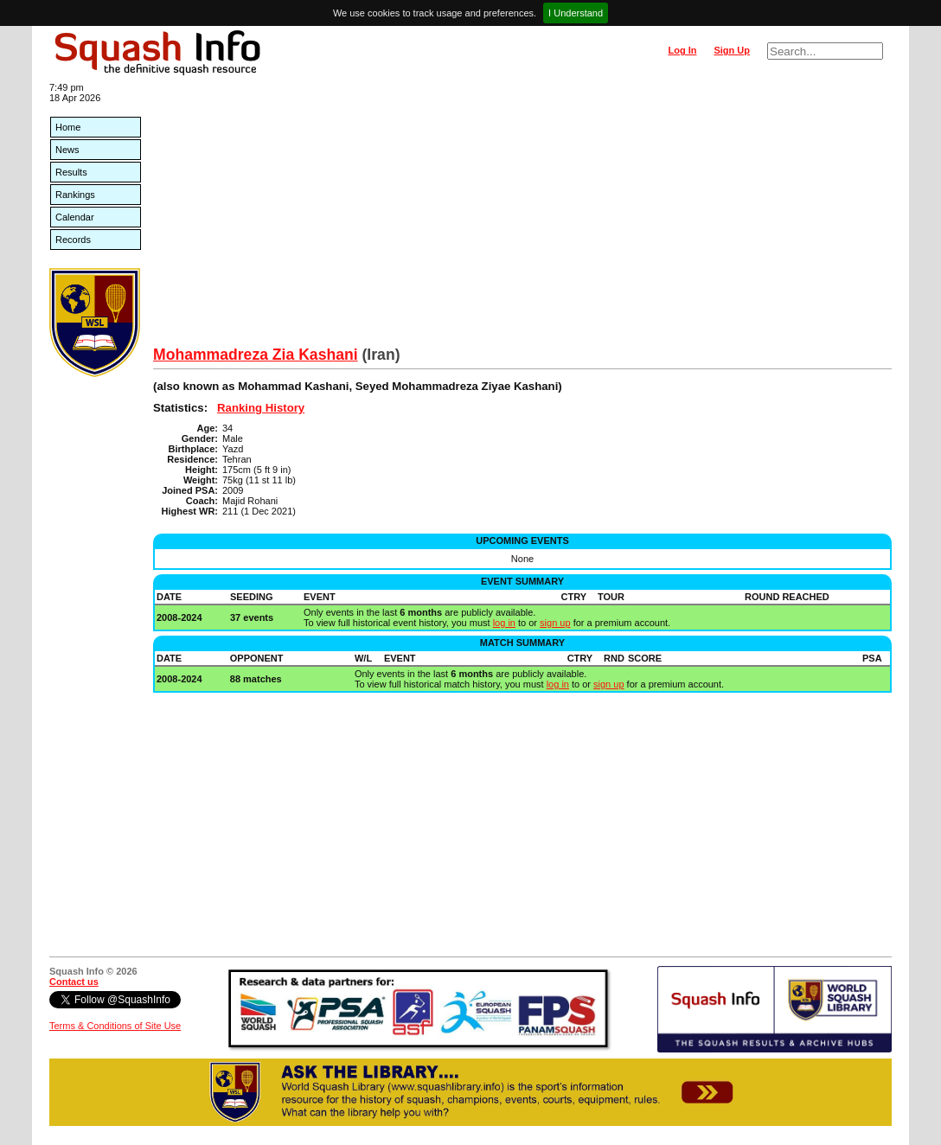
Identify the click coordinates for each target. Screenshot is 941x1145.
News (67, 149)
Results (71, 172)
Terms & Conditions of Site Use (115, 1025)
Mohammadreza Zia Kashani (255, 354)
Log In (682, 50)
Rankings (75, 194)
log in (504, 622)
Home (67, 127)
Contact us (74, 981)
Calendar (74, 217)
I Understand (575, 13)
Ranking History (260, 407)
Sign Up (732, 50)
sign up (555, 622)
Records (73, 239)
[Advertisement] (522, 216)
